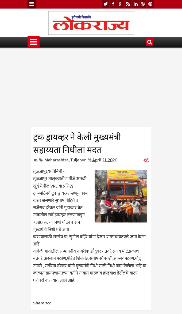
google (120, 4)
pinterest (150, 4)
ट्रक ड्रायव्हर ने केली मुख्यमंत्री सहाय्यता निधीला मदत (77, 142)
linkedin (135, 4)
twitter (105, 4)
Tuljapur (78, 160)
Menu (32, 4)
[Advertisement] (91, 89)
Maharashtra (56, 160)
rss (128, 4)
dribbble (143, 4)
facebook (113, 4)
